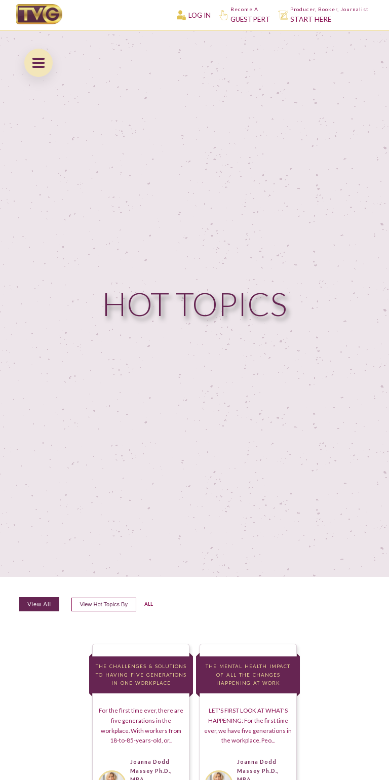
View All (39, 605)
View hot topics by (104, 605)
